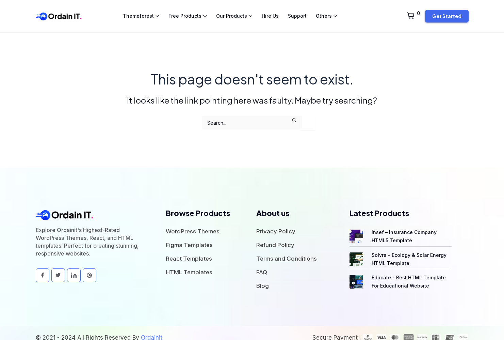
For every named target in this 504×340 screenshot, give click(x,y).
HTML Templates (189, 263)
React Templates (189, 249)
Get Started (446, 12)
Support (297, 11)
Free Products (184, 11)
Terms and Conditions (286, 249)
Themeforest (138, 11)
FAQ (261, 263)
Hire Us (270, 11)
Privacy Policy (275, 222)
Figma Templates (189, 235)
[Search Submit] (294, 110)
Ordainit (151, 328)
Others (324, 11)
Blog (262, 276)
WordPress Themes (193, 222)
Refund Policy (275, 235)
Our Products (231, 11)
